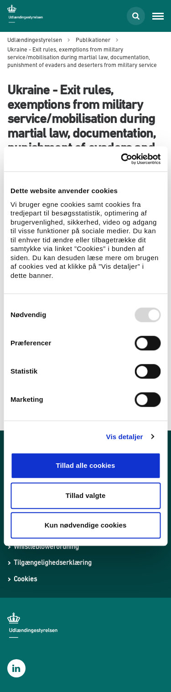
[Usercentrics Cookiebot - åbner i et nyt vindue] (122, 159)
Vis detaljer (124, 437)
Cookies (25, 579)
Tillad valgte (86, 495)
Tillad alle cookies (85, 465)
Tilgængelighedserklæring (53, 562)
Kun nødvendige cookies (86, 525)
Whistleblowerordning (46, 546)
